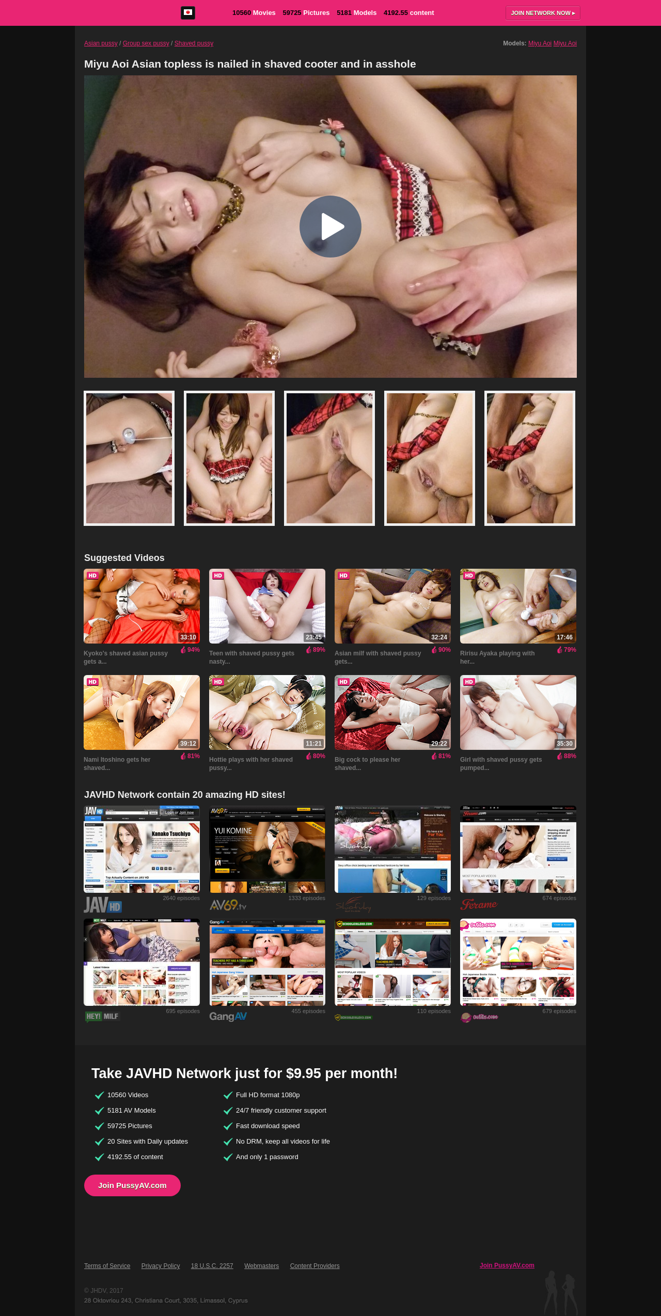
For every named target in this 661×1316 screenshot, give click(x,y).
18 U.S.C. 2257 (212, 1266)
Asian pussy (101, 43)
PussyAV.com (119, 13)
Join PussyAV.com (132, 1185)
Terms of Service (107, 1266)
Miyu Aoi (540, 43)
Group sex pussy (146, 43)
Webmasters (261, 1266)
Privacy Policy (160, 1266)
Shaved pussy (194, 43)
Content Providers (315, 1266)
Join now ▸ (543, 13)
